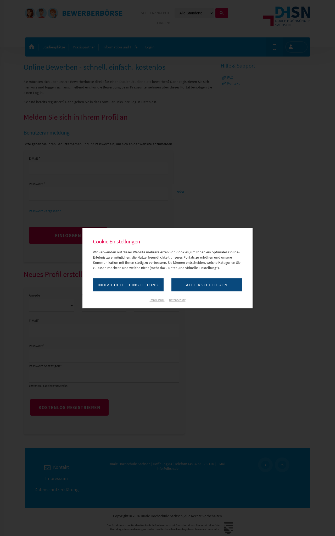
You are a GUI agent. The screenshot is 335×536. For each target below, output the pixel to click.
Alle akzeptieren (207, 285)
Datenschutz (177, 300)
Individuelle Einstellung (128, 285)
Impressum (157, 300)
